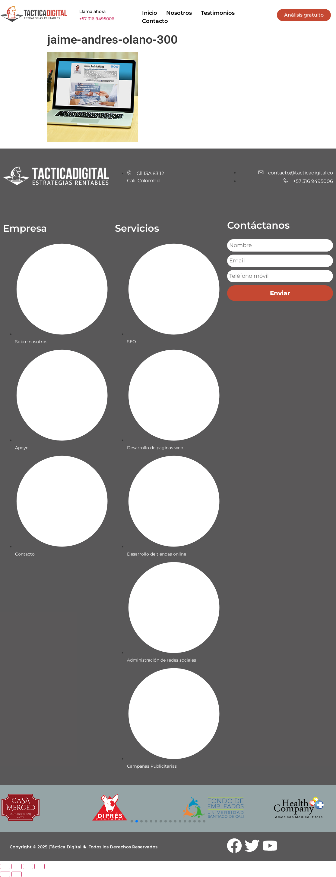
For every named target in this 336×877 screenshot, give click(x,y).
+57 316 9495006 (96, 18)
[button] (132, 821)
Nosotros (179, 13)
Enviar (280, 293)
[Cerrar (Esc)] (39, 866)
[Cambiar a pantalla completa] (16, 866)
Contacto (155, 21)
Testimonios (218, 13)
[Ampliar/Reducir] (5, 866)
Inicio (149, 13)
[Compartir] (28, 866)
